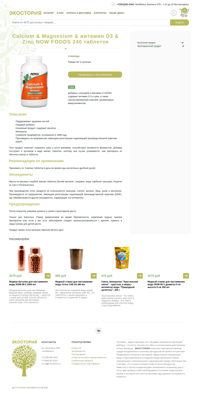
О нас (60, 13)
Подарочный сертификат (86, 363)
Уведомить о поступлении (95, 74)
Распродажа (78, 354)
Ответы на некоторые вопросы (89, 357)
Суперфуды (73, 56)
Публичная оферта (82, 360)
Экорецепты (78, 351)
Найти (179, 22)
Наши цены (116, 13)
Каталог (49, 13)
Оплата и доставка (79, 13)
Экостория (19, 387)
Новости (76, 348)
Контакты (100, 13)
